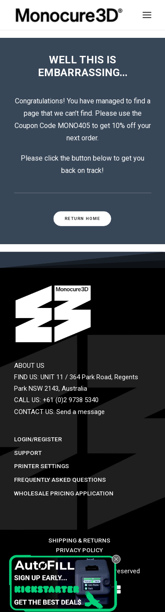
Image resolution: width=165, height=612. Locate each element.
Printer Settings (41, 465)
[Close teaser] (116, 559)
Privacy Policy (79, 549)
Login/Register (38, 439)
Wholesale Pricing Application (64, 493)
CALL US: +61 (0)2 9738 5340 (56, 400)
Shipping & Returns (79, 540)
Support (28, 452)
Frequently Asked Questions (60, 479)
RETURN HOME (82, 218)
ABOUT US (29, 366)
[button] (65, 583)
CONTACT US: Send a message (59, 412)
